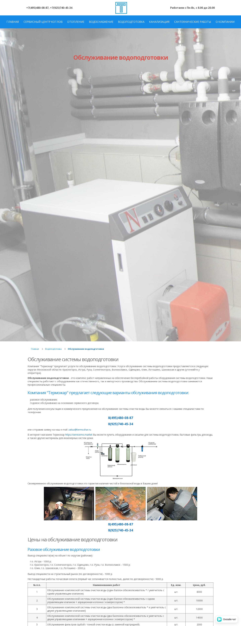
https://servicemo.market (78, 434)
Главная (35, 349)
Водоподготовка (53, 349)
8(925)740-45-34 (120, 424)
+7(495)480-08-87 (37, 8)
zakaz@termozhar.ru (79, 429)
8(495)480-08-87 (120, 418)
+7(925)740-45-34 (61, 8)
